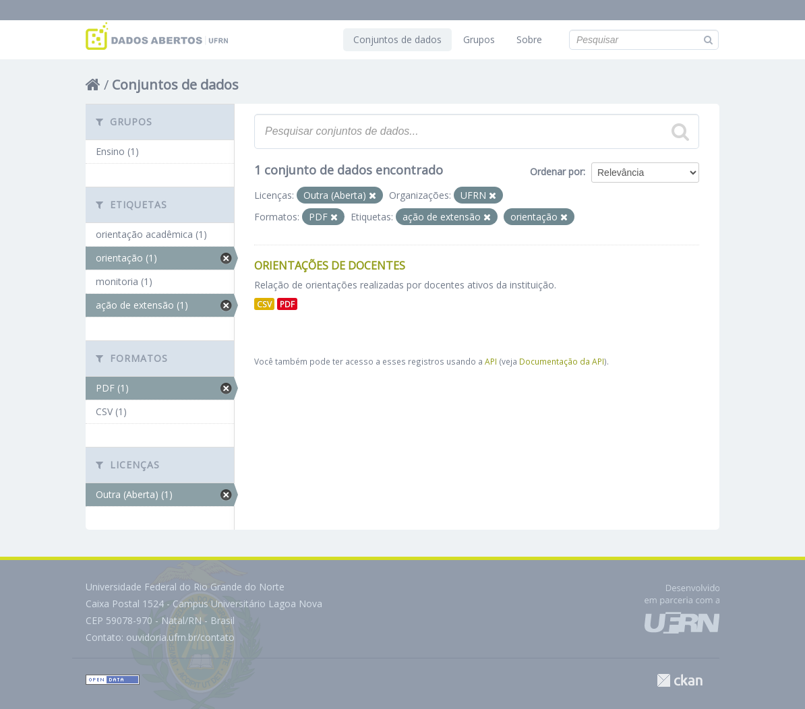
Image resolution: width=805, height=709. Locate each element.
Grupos (479, 39)
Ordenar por (556, 171)
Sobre (529, 39)
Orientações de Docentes (329, 265)
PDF (287, 304)
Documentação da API (561, 361)
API (491, 361)
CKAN (680, 680)
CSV (264, 304)
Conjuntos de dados (397, 39)
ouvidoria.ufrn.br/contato (180, 637)
